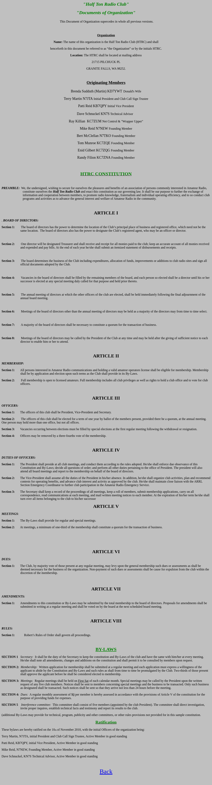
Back (106, 771)
